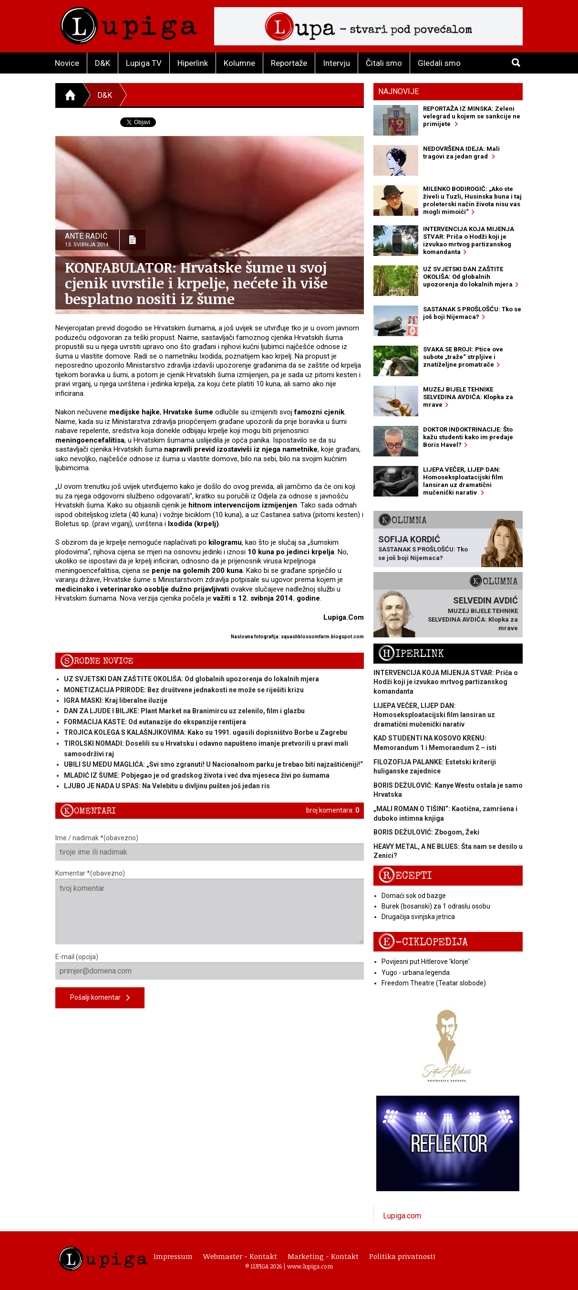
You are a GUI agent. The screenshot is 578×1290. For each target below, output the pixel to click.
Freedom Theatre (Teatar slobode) (434, 983)
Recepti (405, 876)
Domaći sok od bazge (414, 895)
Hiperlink (192, 63)
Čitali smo (384, 63)
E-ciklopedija (423, 942)
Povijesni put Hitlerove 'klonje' (426, 961)
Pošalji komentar (100, 998)
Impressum (173, 1256)
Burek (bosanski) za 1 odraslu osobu (436, 906)
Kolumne (239, 63)
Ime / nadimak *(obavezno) (209, 847)
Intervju (336, 63)
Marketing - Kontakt (323, 1256)
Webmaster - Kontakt (240, 1256)
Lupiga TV (144, 63)
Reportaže (289, 63)
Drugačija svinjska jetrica (418, 916)
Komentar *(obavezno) (209, 906)
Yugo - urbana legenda (416, 972)
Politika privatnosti (402, 1256)
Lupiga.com (402, 1215)
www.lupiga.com (310, 1266)
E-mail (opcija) (209, 966)
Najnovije (398, 91)
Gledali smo (439, 63)
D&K (102, 63)
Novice (67, 63)
